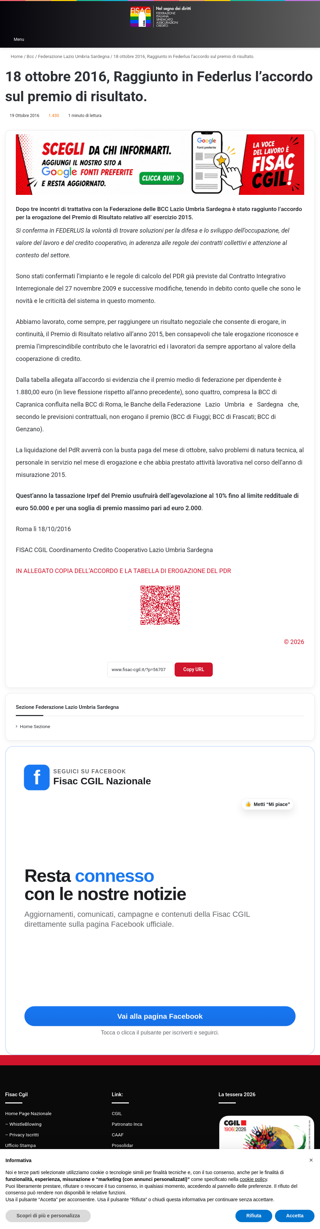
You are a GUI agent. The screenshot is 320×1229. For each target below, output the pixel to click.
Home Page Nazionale (28, 1113)
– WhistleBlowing (23, 1124)
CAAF (117, 1134)
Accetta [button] (295, 1215)
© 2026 (294, 641)
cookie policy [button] (253, 1179)
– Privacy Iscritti (22, 1134)
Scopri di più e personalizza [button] (48, 1215)
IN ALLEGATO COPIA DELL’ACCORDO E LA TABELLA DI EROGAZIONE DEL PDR (123, 570)
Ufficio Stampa (20, 1145)
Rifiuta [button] (254, 1215)
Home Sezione (35, 726)
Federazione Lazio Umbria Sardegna (74, 56)
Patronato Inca (127, 1124)
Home (14, 56)
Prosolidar (122, 1145)
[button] (311, 1160)
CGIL (117, 1113)
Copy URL (193, 669)
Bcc (30, 56)
